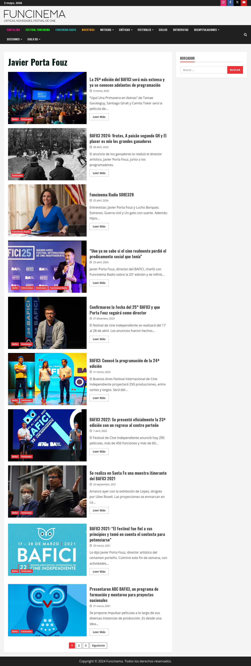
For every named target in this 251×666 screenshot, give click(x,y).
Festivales (144, 30)
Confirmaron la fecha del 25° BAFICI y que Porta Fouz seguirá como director (47, 323)
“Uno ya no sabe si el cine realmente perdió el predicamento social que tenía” (47, 267)
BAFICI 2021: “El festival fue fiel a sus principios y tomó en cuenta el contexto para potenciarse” (47, 550)
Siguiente (98, 645)
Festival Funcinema (38, 30)
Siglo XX (32, 39)
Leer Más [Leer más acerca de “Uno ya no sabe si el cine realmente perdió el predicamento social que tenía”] (101, 283)
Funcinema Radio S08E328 (47, 210)
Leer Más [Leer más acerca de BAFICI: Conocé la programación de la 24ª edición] (101, 398)
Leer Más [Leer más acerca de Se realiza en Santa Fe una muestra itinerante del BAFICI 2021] (101, 511)
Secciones (13, 39)
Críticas (124, 30)
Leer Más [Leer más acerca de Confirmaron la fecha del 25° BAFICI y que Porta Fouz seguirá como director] (101, 340)
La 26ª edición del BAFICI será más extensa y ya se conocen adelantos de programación (47, 98)
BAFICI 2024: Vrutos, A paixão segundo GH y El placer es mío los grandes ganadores (47, 154)
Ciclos (163, 30)
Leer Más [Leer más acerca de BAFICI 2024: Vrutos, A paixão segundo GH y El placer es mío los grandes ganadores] (101, 173)
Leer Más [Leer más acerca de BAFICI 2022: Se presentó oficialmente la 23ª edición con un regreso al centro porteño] (101, 452)
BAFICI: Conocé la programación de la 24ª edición (47, 379)
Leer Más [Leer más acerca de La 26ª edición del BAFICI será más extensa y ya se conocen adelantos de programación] (101, 117)
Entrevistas (181, 30)
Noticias (105, 30)
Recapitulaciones (205, 30)
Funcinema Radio (65, 30)
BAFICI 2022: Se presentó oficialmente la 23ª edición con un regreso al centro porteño (47, 435)
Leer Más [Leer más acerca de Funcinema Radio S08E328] (101, 227)
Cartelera (13, 30)
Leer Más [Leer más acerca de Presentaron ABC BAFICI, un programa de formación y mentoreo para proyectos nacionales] (101, 632)
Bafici (15, 119)
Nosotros (88, 30)
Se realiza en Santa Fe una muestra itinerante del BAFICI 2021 (47, 491)
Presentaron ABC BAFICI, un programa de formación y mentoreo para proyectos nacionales (47, 610)
